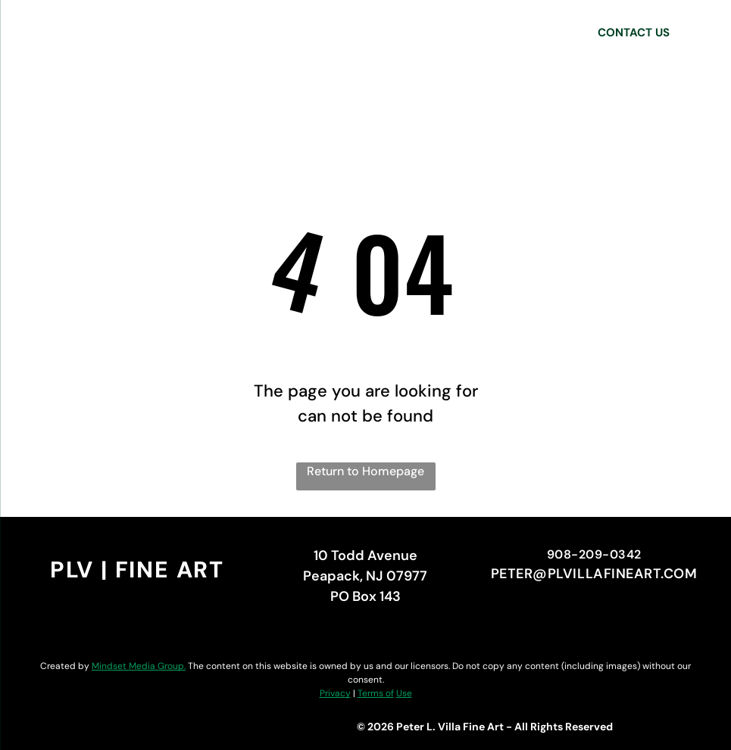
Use (404, 693)
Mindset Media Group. (139, 666)
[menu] (33, 32)
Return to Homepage (365, 471)
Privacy (335, 693)
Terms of (376, 693)
